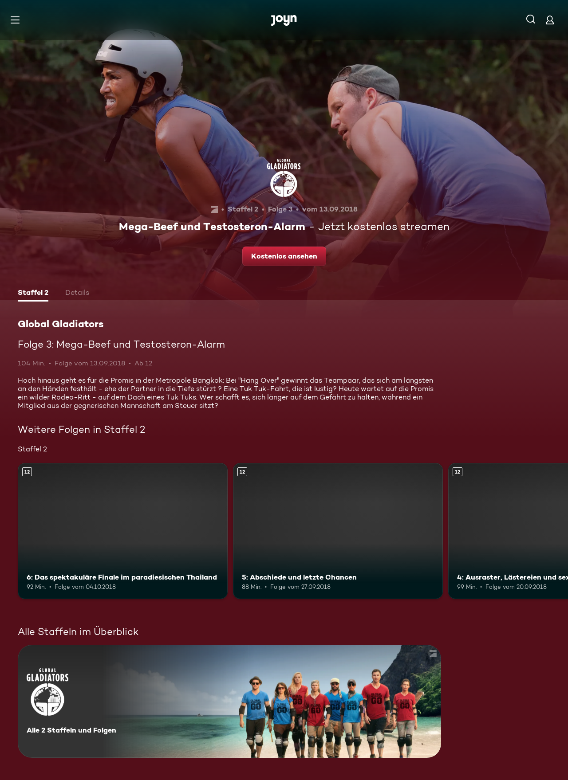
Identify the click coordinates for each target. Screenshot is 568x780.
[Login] (550, 19)
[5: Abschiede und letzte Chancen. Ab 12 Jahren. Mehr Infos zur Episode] (338, 531)
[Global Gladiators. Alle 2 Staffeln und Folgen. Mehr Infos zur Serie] (229, 701)
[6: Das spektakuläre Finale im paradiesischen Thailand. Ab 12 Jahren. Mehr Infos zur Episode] (123, 531)
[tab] (33, 294)
